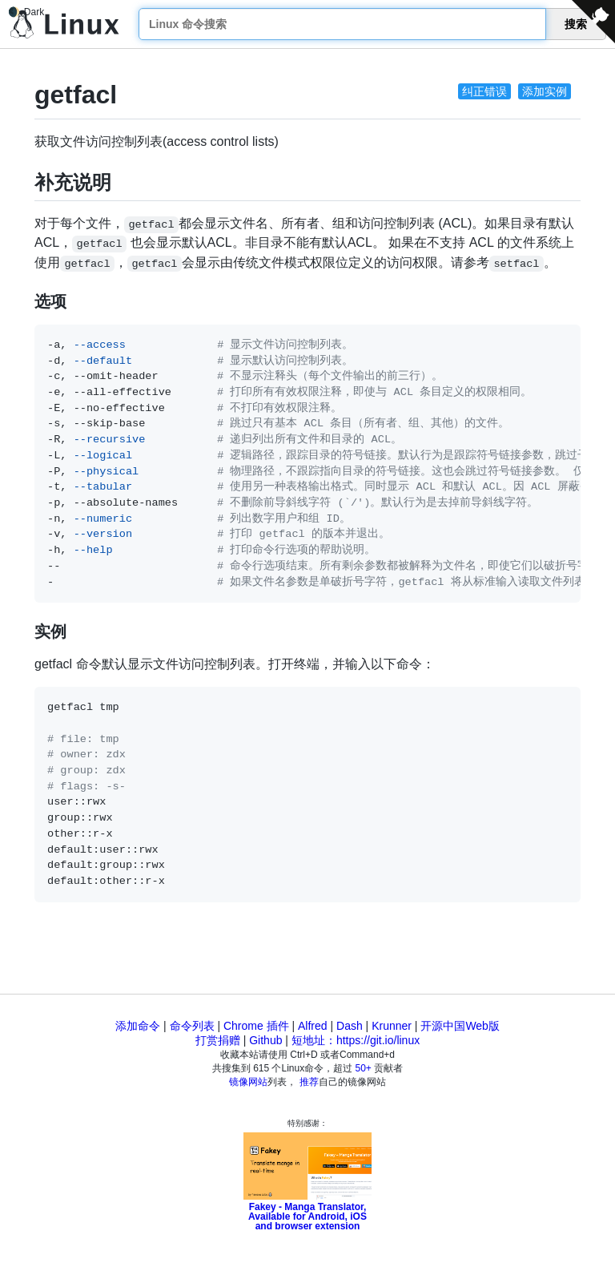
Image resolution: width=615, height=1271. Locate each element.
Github (265, 1040)
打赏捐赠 (217, 1040)
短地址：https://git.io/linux (355, 1040)
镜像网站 (248, 1081)
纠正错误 (484, 91)
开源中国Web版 (460, 1025)
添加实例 (544, 91)
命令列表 (192, 1025)
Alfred (313, 1025)
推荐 (309, 1081)
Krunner (392, 1025)
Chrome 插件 (256, 1025)
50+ (364, 1068)
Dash (349, 1025)
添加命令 (137, 1025)
